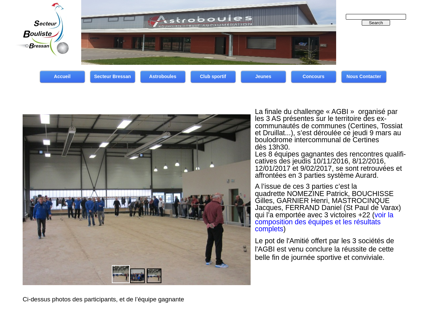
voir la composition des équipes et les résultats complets (324, 222)
